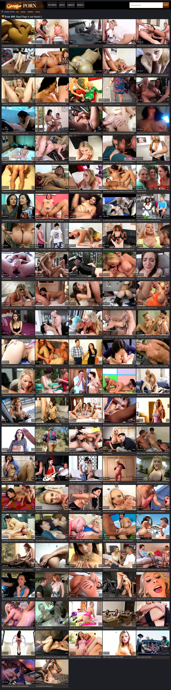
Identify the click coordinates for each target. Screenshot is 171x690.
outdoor (23, 12)
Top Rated (52, 5)
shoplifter (30, 12)
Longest (71, 5)
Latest (62, 5)
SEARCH (166, 5)
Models (80, 5)
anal (17, 12)
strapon (37, 12)
